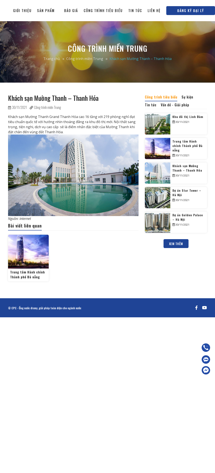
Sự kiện (187, 97)
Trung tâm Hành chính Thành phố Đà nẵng (27, 274)
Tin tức (135, 10)
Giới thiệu (22, 10)
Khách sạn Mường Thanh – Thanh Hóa (187, 168)
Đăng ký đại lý (190, 10)
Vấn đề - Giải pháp (175, 104)
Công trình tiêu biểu (103, 10)
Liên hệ (154, 10)
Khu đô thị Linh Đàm (187, 116)
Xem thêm (176, 243)
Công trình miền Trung (84, 58)
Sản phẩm (46, 10)
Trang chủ (51, 58)
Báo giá (71, 10)
